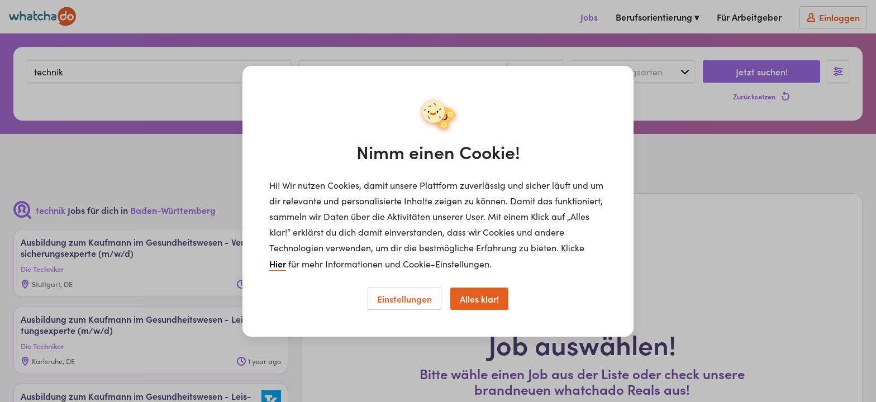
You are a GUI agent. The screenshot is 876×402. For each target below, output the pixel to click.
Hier (277, 263)
